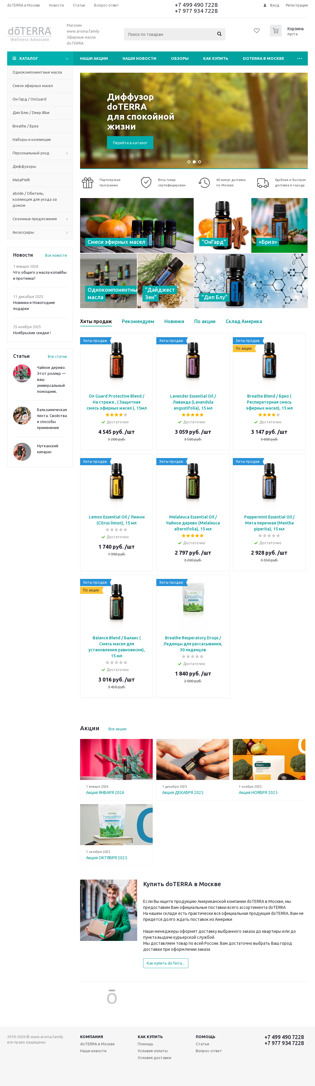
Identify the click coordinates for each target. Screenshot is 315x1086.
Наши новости (139, 58)
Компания (91, 1037)
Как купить (215, 58)
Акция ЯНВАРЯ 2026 (105, 792)
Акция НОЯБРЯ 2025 (258, 792)
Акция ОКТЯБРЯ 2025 (106, 857)
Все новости (56, 255)
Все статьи (57, 356)
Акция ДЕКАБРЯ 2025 (183, 792)
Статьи (202, 1044)
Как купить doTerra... (166, 963)
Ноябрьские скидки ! (32, 333)
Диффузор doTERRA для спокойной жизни (141, 111)
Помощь (205, 1037)
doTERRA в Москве (263, 58)
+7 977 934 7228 (196, 10)
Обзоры (180, 58)
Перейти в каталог (130, 143)
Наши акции (94, 58)
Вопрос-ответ (209, 1051)
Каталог (28, 58)
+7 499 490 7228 (196, 4)
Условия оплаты (153, 1051)
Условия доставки (154, 1057)
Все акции (117, 729)
